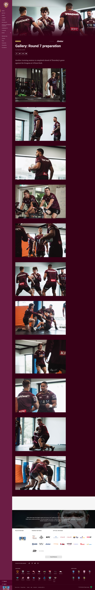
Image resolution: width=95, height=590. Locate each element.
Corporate (4, 43)
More (6, 32)
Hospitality (4, 45)
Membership (4, 36)
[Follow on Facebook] (32, 563)
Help (31, 587)
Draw (3, 15)
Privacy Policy (23, 587)
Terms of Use (17, 587)
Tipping (4, 30)
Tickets (3, 38)
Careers (28, 587)
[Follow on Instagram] (37, 563)
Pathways (4, 22)
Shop (3, 40)
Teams (3, 20)
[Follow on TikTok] (29, 563)
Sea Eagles (18, 41)
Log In (4, 584)
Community (5, 28)
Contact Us (35, 587)
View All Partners (53, 557)
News (3, 10)
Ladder (4, 17)
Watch (3, 13)
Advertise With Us (41, 587)
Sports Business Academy (6, 25)
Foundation (4, 47)
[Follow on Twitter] (35, 563)
